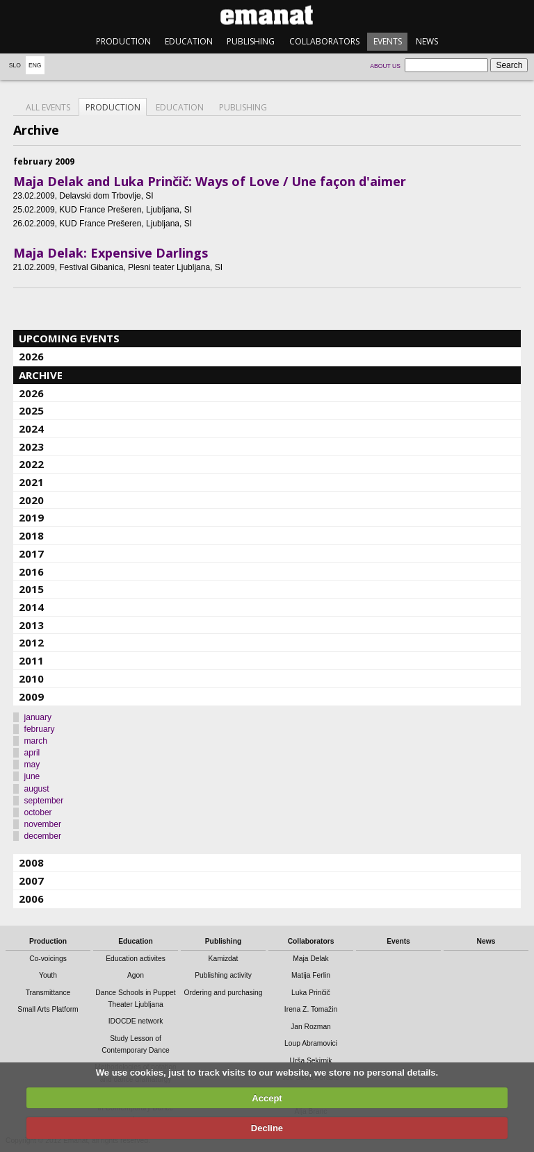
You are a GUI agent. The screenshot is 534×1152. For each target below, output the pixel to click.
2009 (31, 696)
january (37, 717)
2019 (31, 517)
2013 (31, 625)
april (32, 753)
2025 (31, 410)
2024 (31, 428)
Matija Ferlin (310, 975)
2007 (31, 880)
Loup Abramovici (310, 1043)
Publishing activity (223, 975)
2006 (31, 898)
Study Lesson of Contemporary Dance (136, 1044)
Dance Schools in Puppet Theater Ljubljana (135, 998)
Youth (48, 975)
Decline (267, 1128)
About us (385, 65)
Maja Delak (310, 958)
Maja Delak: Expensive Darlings (110, 252)
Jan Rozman (311, 1026)
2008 (31, 862)
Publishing (251, 41)
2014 (31, 607)
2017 (31, 553)
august (36, 789)
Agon (135, 975)
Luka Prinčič (310, 992)
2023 (31, 446)
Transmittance (48, 992)
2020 (31, 500)
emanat (266, 15)
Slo (15, 65)
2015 (31, 589)
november (42, 824)
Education (189, 41)
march (35, 741)
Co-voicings (48, 958)
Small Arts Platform (47, 1009)
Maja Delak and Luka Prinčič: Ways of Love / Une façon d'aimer (209, 181)
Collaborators (324, 41)
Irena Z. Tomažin (310, 1009)
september (44, 800)
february (39, 729)
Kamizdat (223, 958)
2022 (31, 464)
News (427, 41)
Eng (35, 65)
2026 (31, 356)
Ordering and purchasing (223, 992)
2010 (31, 678)
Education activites (135, 958)
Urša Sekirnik (310, 1061)
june (32, 776)
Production (123, 41)
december (42, 836)
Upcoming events (69, 338)
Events (387, 41)
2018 (31, 535)
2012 (31, 642)
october (38, 812)
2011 (31, 660)
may (32, 764)
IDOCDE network (135, 1021)
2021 (31, 482)
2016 (31, 571)
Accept (267, 1098)
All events (48, 107)
